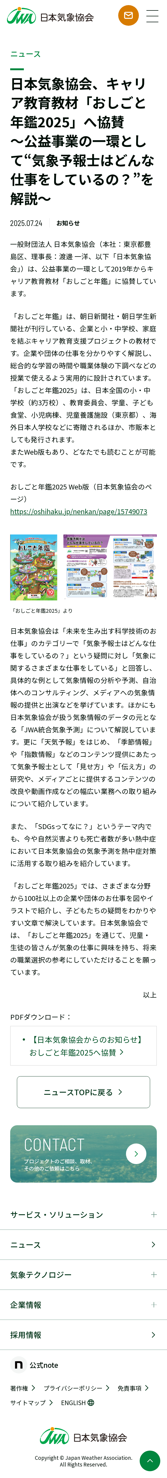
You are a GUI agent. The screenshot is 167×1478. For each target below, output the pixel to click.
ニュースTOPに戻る (83, 1091)
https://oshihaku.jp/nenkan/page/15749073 (78, 511)
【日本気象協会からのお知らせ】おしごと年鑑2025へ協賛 (87, 1045)
